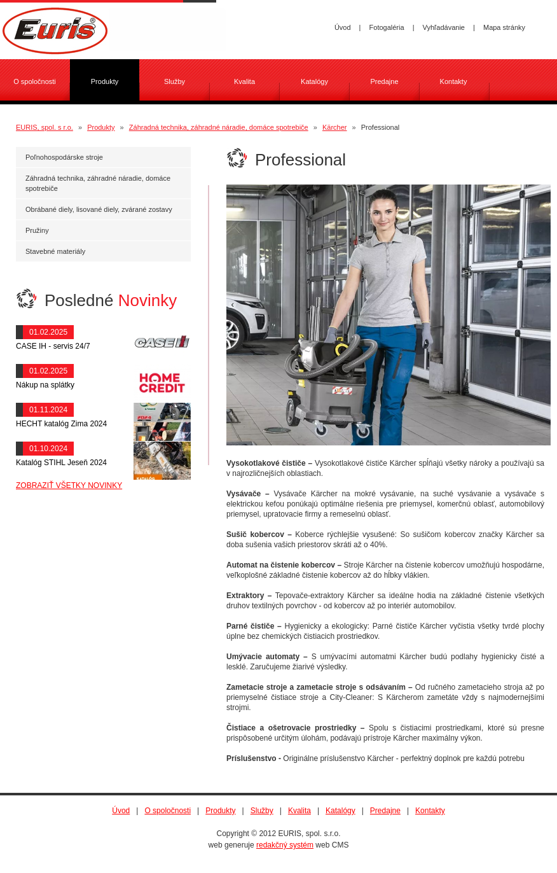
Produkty (100, 127)
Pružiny (37, 230)
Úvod (342, 27)
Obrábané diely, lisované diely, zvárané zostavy (98, 209)
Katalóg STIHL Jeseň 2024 (61, 462)
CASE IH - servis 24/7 (53, 346)
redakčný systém (284, 845)
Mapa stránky (504, 27)
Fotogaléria (386, 27)
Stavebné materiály (55, 251)
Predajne (384, 81)
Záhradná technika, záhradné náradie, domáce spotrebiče (218, 127)
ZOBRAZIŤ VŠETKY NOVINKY (69, 485)
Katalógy (314, 81)
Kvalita (244, 81)
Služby (174, 81)
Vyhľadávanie (444, 27)
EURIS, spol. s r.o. (44, 127)
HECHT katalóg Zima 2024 (61, 423)
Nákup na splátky (45, 385)
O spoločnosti (34, 81)
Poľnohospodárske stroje (64, 157)
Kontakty (453, 81)
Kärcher (334, 127)
